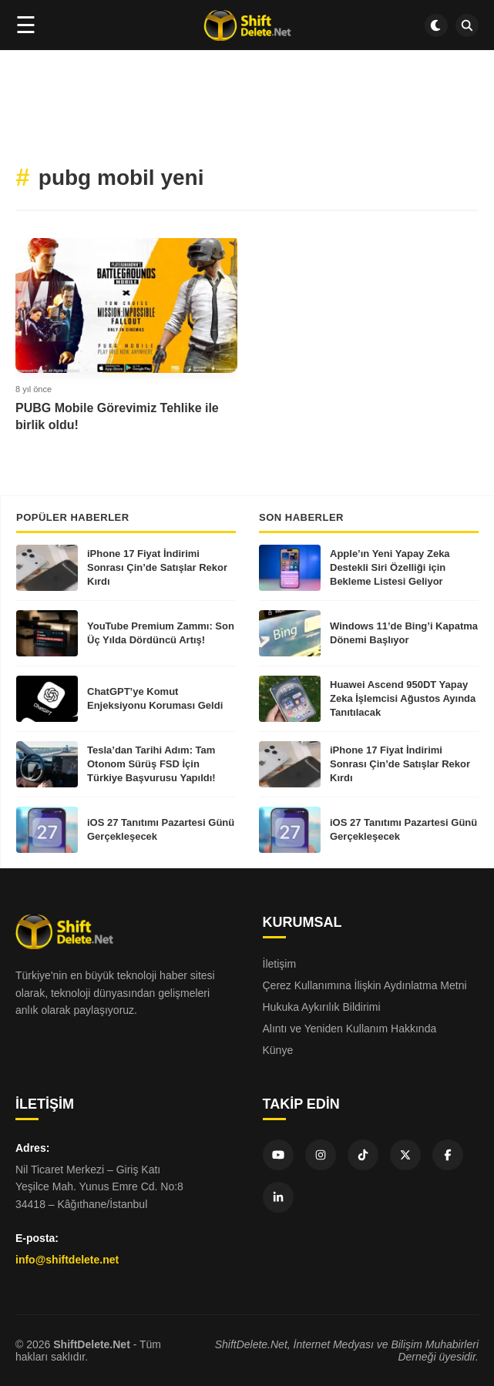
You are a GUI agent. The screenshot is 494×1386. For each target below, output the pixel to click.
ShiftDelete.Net (91, 1344)
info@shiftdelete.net (67, 1259)
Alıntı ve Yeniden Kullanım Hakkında (350, 1028)
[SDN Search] (467, 25)
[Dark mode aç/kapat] (436, 25)
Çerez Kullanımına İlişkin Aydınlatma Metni (365, 985)
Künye (278, 1050)
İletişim (280, 964)
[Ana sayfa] (247, 25)
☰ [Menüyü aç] (25, 25)
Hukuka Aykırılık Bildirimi (322, 1007)
